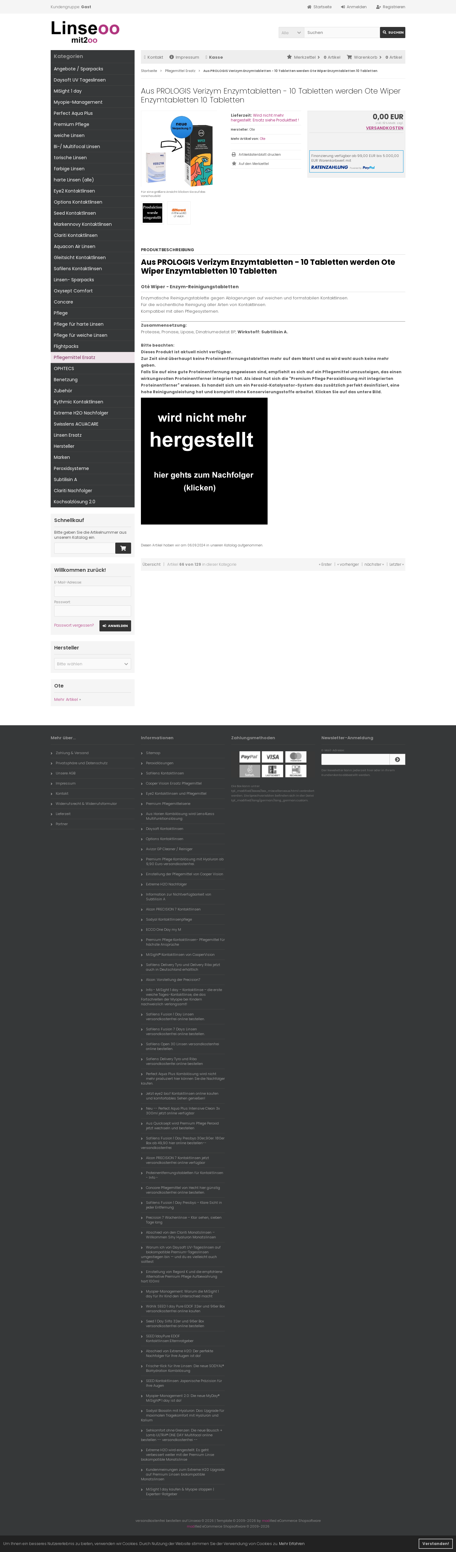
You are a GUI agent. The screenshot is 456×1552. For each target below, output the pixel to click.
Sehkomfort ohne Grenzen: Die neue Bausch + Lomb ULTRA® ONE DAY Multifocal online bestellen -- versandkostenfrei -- (181, 1435)
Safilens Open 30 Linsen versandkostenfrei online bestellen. (180, 1046)
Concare (63, 302)
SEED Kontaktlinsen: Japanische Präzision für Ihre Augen (181, 1383)
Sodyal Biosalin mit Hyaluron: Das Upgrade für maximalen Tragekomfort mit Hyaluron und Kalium (182, 1415)
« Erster (325, 564)
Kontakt (153, 57)
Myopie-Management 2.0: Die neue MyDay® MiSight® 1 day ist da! (180, 1398)
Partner (59, 823)
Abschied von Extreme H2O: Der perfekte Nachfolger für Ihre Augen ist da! (177, 1353)
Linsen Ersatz (68, 435)
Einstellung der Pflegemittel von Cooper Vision (182, 874)
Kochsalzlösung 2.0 (74, 502)
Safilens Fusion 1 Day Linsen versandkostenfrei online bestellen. (173, 1016)
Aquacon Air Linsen (74, 246)
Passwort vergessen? (74, 625)
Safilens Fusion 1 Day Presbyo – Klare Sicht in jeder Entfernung (181, 1205)
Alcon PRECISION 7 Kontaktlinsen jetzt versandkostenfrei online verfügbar (175, 1160)
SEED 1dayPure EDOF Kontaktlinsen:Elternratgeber (167, 1338)
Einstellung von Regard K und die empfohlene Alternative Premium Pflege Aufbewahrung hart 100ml (181, 1276)
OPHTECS (64, 368)
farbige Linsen (69, 169)
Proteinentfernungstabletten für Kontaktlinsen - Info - (182, 1175)
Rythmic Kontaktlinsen (78, 402)
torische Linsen (70, 157)
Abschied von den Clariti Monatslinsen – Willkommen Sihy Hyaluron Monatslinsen (178, 1235)
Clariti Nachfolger (73, 490)
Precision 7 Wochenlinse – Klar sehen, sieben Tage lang (181, 1220)
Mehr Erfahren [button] (292, 1543)
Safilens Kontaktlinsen (78, 268)
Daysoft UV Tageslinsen (80, 80)
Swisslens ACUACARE (76, 424)
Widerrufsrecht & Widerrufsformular (84, 803)
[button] (291, 32)
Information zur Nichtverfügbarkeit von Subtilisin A (176, 897)
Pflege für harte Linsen (79, 324)
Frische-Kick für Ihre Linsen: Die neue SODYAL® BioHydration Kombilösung (182, 1368)
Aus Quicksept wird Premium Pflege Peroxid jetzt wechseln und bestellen (180, 1126)
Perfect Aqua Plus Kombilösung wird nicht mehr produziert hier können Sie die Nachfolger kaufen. (183, 1078)
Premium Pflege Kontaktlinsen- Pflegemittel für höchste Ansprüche (183, 942)
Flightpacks (66, 346)
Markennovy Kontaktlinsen (83, 224)
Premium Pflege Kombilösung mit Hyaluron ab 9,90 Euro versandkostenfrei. (182, 861)
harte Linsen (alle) (74, 180)
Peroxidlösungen (157, 763)
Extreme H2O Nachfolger (81, 413)
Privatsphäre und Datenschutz (79, 763)
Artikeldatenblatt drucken (260, 154)
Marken (62, 457)
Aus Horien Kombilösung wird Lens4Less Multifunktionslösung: (177, 816)
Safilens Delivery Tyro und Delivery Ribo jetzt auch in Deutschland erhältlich (180, 967)
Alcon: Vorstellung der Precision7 (170, 979)
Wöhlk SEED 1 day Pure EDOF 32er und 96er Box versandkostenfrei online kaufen (183, 1309)
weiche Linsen (69, 135)
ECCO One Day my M (161, 929)
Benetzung (66, 379)
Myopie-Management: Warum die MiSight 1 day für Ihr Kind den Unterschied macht (180, 1294)
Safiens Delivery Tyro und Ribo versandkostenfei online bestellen (172, 1061)
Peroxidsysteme (71, 468)
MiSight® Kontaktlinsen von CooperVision (178, 954)
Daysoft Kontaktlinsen (162, 828)
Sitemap (150, 752)
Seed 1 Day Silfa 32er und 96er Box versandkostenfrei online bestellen (172, 1323)
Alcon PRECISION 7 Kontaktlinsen (171, 909)
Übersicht (151, 564)
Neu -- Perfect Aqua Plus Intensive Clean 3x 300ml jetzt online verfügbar (180, 1111)
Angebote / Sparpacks (78, 69)
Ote (262, 138)
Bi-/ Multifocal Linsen (77, 146)
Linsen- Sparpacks (74, 280)
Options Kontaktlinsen (78, 202)
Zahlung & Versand (70, 752)
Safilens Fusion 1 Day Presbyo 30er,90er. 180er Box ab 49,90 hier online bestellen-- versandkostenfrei (183, 1143)
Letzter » (397, 564)
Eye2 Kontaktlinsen (74, 191)
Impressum (184, 57)
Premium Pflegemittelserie (165, 803)
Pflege (61, 313)
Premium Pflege (71, 124)
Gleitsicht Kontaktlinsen (80, 257)
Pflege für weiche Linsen (80, 335)
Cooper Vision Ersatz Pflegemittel (171, 783)
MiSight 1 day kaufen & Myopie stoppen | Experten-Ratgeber (177, 1492)
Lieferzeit (61, 813)
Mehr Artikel (66, 699)
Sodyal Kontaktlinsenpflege (166, 919)
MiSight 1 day (68, 91)
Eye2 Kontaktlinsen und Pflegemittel (173, 793)
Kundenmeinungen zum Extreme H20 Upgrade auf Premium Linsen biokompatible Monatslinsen (183, 1474)
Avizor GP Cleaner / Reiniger (167, 848)
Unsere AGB (63, 773)
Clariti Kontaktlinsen (76, 235)
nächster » (374, 564)
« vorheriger (348, 564)
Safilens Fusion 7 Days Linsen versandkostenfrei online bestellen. (173, 1031)
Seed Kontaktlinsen (75, 213)
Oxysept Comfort (73, 291)
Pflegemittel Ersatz (74, 357)
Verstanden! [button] (435, 1543)
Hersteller (64, 446)
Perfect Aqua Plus (73, 113)
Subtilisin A (65, 479)
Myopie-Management (78, 102)
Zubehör (63, 391)
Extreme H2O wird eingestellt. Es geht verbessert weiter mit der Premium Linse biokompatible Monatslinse (177, 1454)
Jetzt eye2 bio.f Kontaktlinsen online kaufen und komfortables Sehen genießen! (179, 1096)
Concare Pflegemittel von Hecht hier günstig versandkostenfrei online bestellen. (180, 1190)
